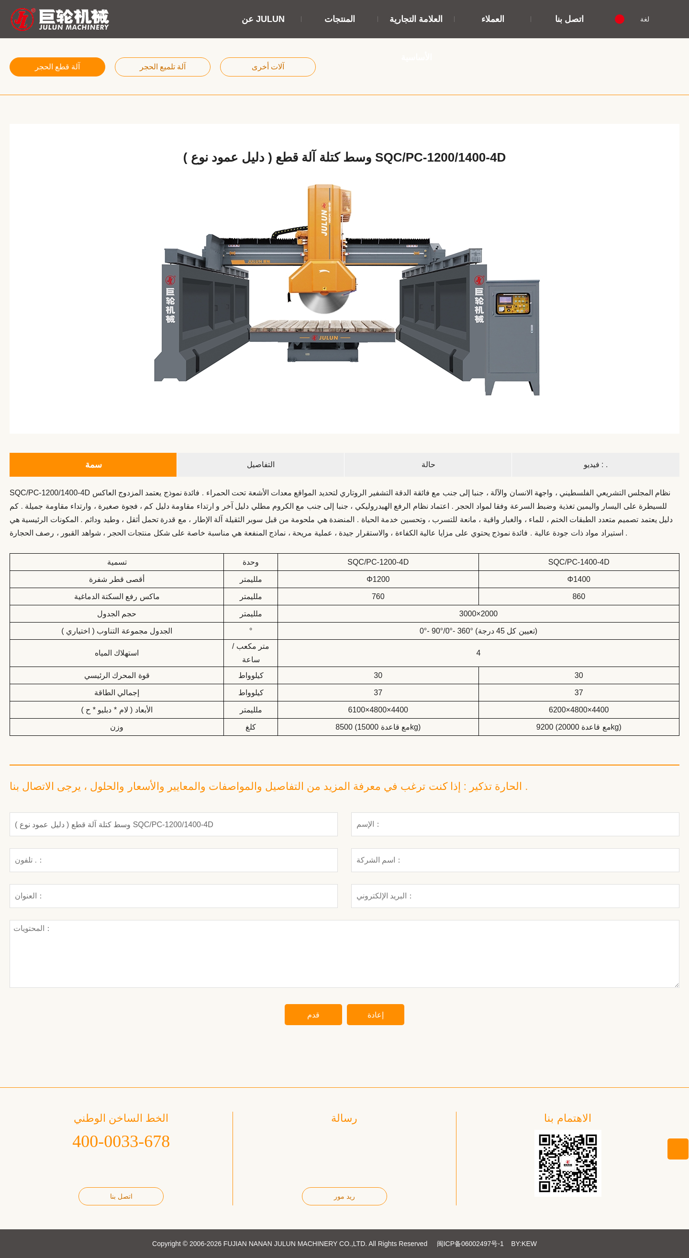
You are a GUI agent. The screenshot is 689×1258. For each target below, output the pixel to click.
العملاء (492, 19)
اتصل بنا (569, 19)
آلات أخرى (268, 67)
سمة (93, 465)
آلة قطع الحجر (57, 67)
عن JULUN (263, 19)
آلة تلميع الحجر (163, 67)
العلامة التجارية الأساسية (416, 38)
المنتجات (339, 19)
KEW (529, 1243)
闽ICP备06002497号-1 (470, 1243)
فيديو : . (596, 464)
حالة (428, 464)
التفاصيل (261, 464)
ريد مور (344, 1196)
